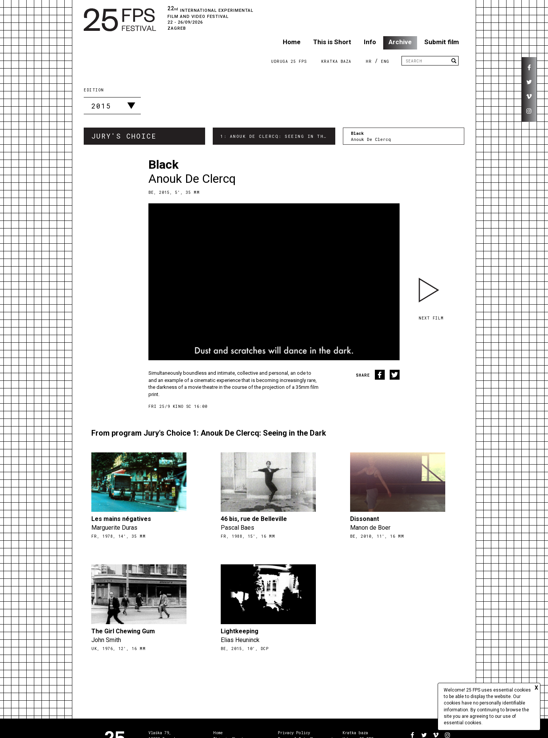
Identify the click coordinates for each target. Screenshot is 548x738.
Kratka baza (355, 732)
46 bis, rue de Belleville (254, 518)
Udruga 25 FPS (289, 61)
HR (369, 61)
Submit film (441, 42)
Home (292, 42)
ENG (385, 61)
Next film (431, 318)
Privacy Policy (294, 732)
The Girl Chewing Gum (123, 631)
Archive (400, 42)
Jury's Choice (123, 136)
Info (370, 42)
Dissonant (364, 518)
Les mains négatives (121, 518)
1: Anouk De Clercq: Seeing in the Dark (277, 136)
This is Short (332, 42)
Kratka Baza (336, 61)
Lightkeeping (239, 631)
